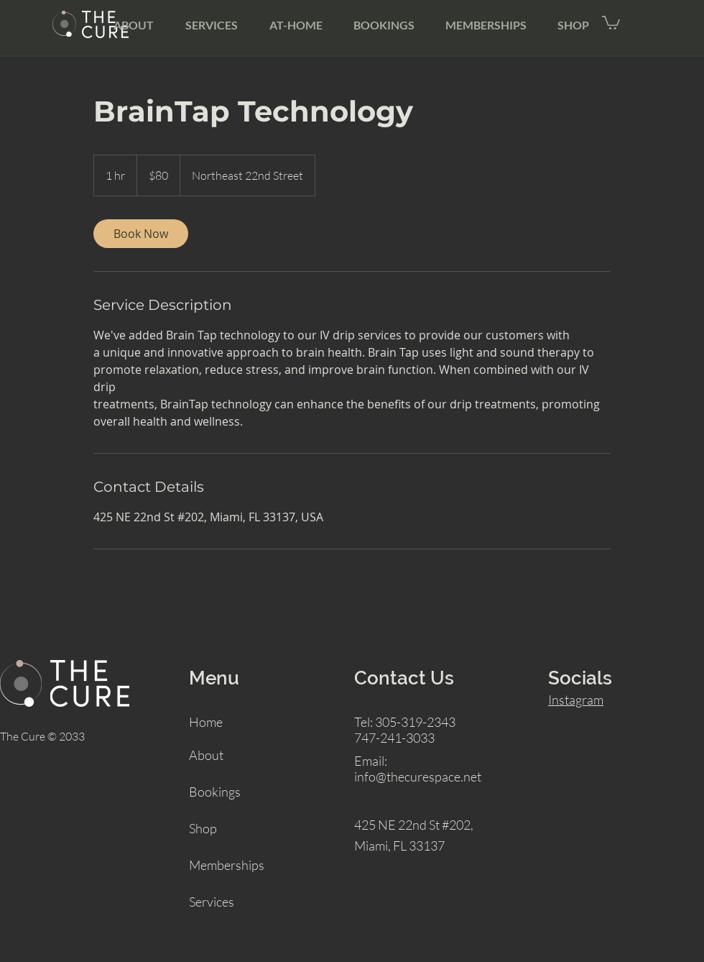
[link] (140, 233)
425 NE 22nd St (397, 825)
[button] (611, 21)
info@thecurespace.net (417, 776)
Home (206, 722)
